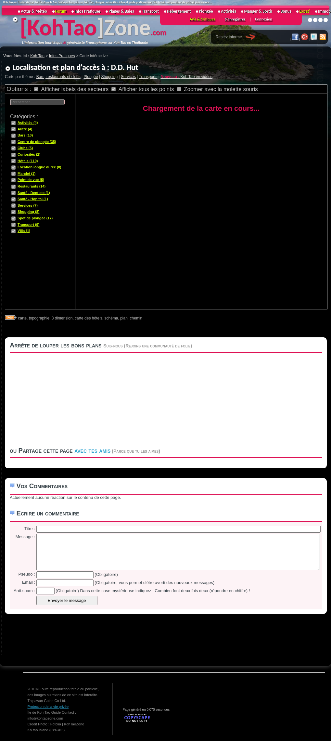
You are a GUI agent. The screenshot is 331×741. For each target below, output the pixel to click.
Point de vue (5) (31, 180)
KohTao (62, 27)
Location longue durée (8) (39, 167)
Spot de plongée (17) (35, 218)
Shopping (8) (28, 212)
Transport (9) (28, 225)
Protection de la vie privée (48, 706)
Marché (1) (26, 174)
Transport (150, 11)
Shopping (109, 76)
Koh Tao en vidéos (186, 76)
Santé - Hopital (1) (33, 199)
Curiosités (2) (29, 154)
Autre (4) (25, 129)
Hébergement (179, 11)
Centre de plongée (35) (37, 142)
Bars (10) (25, 135)
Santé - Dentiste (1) (34, 193)
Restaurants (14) (31, 186)
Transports (148, 76)
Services (128, 76)
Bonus (285, 11)
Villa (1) (24, 231)
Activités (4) (28, 122)
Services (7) (28, 205)
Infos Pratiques (87, 11)
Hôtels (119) (28, 161)
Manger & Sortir (258, 11)
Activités (228, 11)
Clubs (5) (25, 148)
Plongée (91, 76)
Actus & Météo (34, 11)
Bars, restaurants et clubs (58, 76)
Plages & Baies (121, 11)
